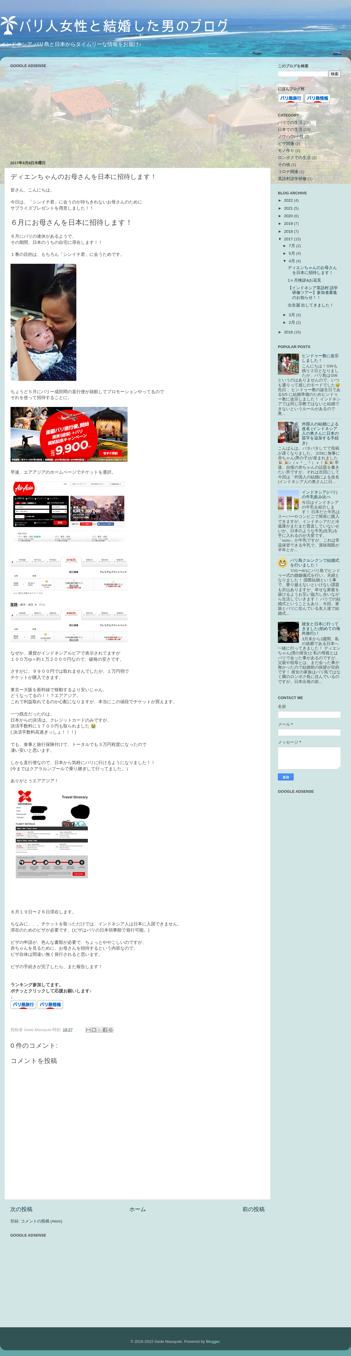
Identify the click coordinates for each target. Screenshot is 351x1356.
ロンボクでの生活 (294, 157)
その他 (284, 164)
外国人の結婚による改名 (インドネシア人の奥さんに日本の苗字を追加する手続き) (320, 433)
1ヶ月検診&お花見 (304, 280)
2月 (292, 322)
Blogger (212, 1341)
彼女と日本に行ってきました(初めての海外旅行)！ (321, 629)
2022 (289, 200)
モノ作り (286, 150)
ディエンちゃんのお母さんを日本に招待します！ (312, 270)
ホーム (137, 1209)
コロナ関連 (288, 172)
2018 (289, 231)
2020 (289, 216)
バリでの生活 (290, 122)
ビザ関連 (286, 143)
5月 (292, 253)
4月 (292, 261)
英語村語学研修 (292, 179)
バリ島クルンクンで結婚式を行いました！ (314, 562)
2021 (289, 208)
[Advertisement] (137, 111)
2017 (289, 239)
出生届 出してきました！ (311, 305)
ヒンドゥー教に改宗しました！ (320, 358)
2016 (289, 332)
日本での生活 (290, 129)
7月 (292, 246)
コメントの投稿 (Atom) (41, 1221)
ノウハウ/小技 (291, 136)
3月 (292, 315)
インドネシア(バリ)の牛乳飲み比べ (319, 494)
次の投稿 (21, 1209)
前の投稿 (253, 1209)
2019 (289, 223)
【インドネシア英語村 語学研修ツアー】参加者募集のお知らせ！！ (313, 292)
